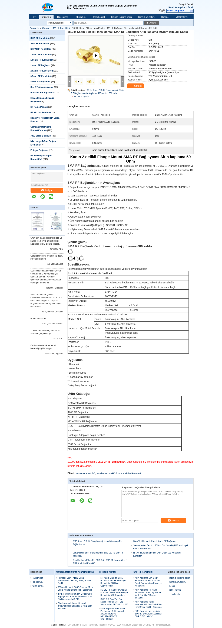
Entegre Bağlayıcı (39, 150)
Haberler (165, 17)
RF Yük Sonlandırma (41, 112)
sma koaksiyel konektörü (129, 473)
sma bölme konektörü (107, 473)
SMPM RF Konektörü (41, 49)
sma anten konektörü (85, 473)
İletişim (46, 190)
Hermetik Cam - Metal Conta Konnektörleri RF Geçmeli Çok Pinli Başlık (74, 580)
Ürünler (45, 28)
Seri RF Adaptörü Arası (42, 87)
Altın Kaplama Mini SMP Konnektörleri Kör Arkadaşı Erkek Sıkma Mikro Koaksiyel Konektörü (148, 582)
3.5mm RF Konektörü (41, 76)
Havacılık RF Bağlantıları (43, 92)
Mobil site (174, 594)
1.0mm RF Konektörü (41, 54)
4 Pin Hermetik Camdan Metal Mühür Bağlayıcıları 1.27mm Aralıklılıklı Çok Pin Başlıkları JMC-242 (75, 596)
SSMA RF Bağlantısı (41, 81)
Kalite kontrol (98, 17)
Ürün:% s (46, 17)
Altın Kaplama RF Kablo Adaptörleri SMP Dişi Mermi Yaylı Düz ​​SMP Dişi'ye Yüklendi (148, 594)
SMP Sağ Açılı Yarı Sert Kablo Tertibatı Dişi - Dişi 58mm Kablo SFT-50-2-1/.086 (114, 602)
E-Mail (172, 586)
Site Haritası (175, 590)
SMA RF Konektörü (61, 28)
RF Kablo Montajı (39, 107)
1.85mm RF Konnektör (42, 60)
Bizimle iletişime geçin (121, 17)
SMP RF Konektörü (40, 43)
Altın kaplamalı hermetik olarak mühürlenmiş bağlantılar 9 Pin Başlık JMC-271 (75, 606)
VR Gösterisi (181, 17)
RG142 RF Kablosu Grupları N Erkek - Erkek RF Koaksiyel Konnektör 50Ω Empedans (114, 592)
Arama (153, 23)
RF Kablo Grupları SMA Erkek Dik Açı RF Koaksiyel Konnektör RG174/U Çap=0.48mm (113, 582)
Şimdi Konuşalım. (177, 7)
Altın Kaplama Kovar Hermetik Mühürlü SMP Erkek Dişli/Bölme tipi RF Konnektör (149, 604)
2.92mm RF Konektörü (42, 71)
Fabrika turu (80, 17)
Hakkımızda (62, 17)
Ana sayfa (34, 28)
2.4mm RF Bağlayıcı (40, 65)
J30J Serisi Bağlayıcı (41, 136)
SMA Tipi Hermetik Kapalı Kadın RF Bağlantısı (155, 541)
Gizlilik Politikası (58, 625)
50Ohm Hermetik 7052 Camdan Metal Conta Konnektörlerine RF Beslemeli (75, 588)
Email (190, 7)
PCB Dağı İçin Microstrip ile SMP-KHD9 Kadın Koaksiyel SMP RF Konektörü (148, 614)
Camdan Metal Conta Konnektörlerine (75, 572)
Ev (34, 17)
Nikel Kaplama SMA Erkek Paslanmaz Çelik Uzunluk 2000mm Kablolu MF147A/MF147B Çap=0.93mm (112, 613)
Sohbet (136, 86)
